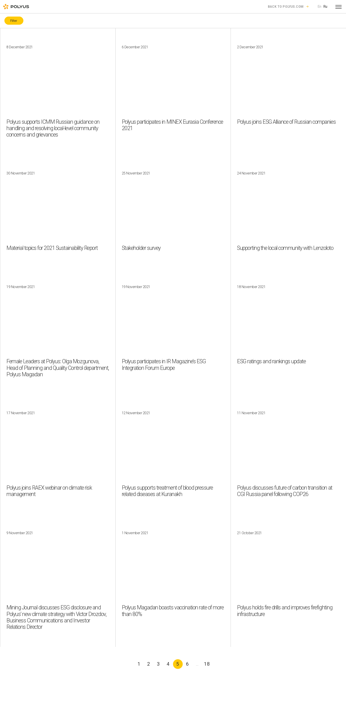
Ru (325, 6)
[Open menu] (338, 6)
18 (207, 664)
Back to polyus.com (286, 6)
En (319, 6)
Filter (13, 20)
